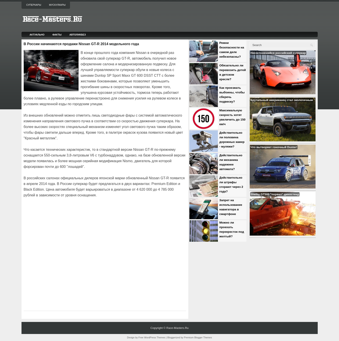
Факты (57, 34)
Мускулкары (57, 5)
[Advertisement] (75, 210)
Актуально (37, 34)
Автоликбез (77, 34)
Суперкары (33, 5)
